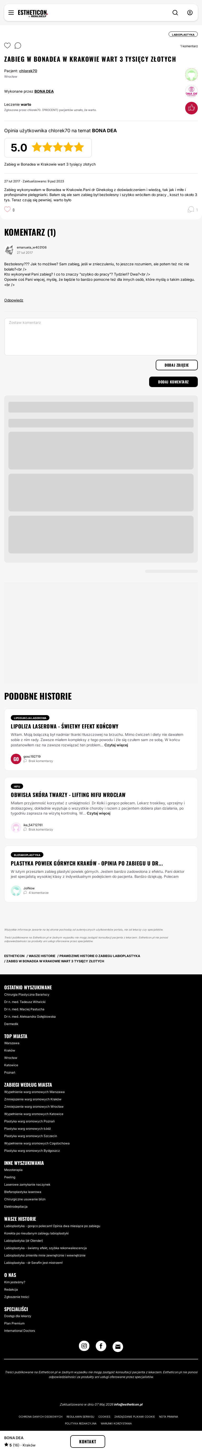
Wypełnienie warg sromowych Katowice (33, 1114)
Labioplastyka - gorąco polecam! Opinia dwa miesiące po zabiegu (52, 1226)
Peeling (9, 1177)
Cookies (104, 1416)
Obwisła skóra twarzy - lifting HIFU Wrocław (68, 795)
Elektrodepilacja (16, 1206)
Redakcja (11, 1289)
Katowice (11, 1065)
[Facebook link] (101, 1348)
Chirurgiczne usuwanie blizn (25, 1199)
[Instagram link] (84, 1348)
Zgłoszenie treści (16, 1297)
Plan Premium (14, 1323)
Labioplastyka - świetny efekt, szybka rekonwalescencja (45, 1248)
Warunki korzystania (116, 1423)
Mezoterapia (13, 1170)
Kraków (9, 1050)
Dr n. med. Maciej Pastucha (24, 1009)
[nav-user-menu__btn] (190, 13)
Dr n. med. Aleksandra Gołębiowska (30, 1016)
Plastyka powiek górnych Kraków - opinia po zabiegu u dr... (87, 863)
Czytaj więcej (116, 745)
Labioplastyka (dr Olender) (23, 1241)
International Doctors (19, 1331)
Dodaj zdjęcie (177, 365)
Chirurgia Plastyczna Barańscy (26, 994)
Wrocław (10, 1058)
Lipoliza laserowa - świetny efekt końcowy (65, 726)
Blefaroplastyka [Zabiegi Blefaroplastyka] (27, 855)
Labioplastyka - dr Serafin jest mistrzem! (33, 1263)
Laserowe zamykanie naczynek (27, 1184)
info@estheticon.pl (128, 1404)
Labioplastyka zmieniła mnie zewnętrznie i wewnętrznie (44, 1255)
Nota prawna (168, 1416)
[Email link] (118, 1347)
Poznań (9, 1072)
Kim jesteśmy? (14, 1282)
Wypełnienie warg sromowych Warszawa (34, 1092)
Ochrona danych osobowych (40, 1416)
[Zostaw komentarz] (101, 337)
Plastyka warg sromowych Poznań (29, 1121)
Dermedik (11, 1024)
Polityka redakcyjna (81, 1423)
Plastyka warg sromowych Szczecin (30, 1136)
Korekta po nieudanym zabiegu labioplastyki (36, 1233)
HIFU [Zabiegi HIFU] (17, 786)
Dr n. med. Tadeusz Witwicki (25, 1002)
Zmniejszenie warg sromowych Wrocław (34, 1106)
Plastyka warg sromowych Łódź (27, 1129)
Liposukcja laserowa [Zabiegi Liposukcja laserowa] (30, 718)
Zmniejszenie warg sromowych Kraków (33, 1099)
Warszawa (11, 1043)
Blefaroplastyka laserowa (22, 1192)
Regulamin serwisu (80, 1416)
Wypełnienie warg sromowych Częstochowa (37, 1143)
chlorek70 (28, 70)
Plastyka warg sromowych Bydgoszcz (32, 1151)
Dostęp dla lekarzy (17, 1316)
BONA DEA (44, 91)
